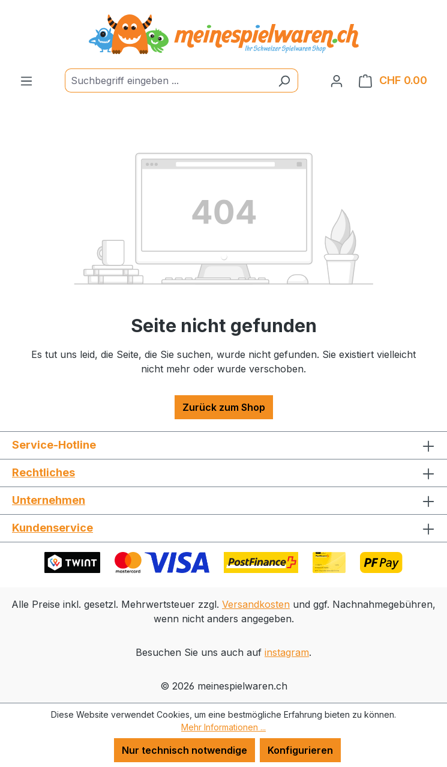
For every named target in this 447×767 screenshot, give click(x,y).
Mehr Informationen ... (223, 727)
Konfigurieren (300, 750)
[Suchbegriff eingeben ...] (168, 80)
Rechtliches (43, 472)
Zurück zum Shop (223, 407)
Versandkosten (256, 604)
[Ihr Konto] (336, 80)
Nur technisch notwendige (184, 750)
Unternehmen (48, 500)
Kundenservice (52, 527)
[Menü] (26, 80)
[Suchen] (284, 80)
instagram (287, 652)
